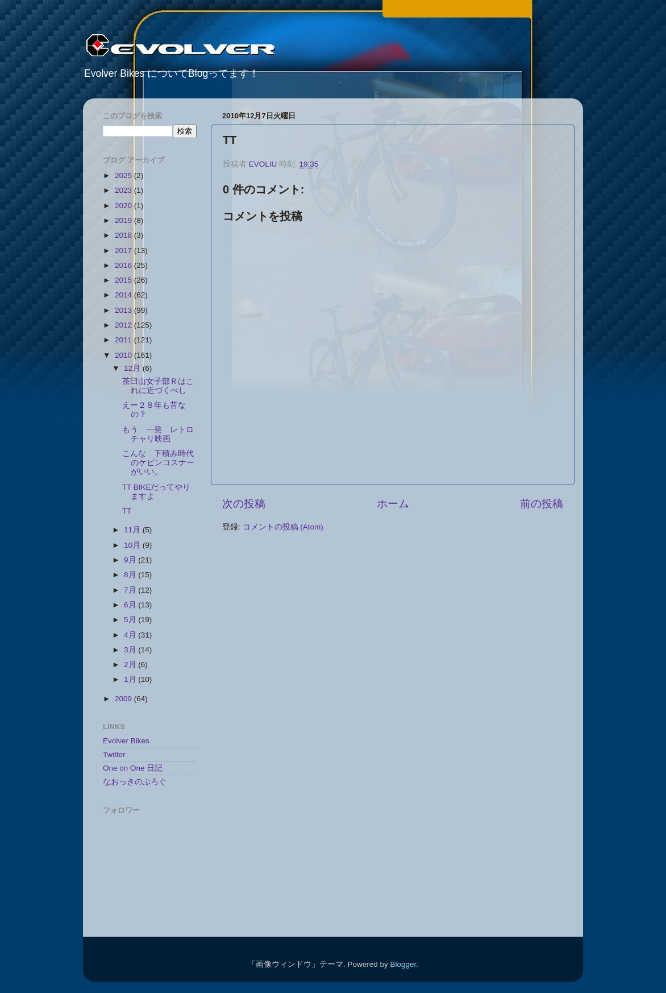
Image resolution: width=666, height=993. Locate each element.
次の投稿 (243, 504)
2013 (124, 310)
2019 (124, 220)
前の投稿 (541, 504)
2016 (124, 265)
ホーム (393, 504)
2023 (124, 190)
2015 (124, 280)
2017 (124, 250)
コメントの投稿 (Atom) (283, 527)
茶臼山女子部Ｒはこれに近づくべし (158, 386)
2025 (124, 175)
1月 (131, 679)
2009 (124, 698)
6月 (131, 605)
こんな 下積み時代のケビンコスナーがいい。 (158, 462)
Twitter (114, 754)
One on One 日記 (133, 768)
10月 (133, 545)
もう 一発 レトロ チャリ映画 (162, 434)
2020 (124, 205)
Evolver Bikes (126, 741)
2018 (124, 235)
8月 (131, 574)
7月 (131, 590)
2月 (131, 664)
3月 (131, 650)
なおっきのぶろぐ (134, 781)
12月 (133, 368)
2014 (124, 295)
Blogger (403, 964)
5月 (131, 619)
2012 (124, 325)
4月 (131, 635)
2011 (124, 340)
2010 (124, 355)
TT (127, 511)
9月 (131, 560)
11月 (133, 530)
